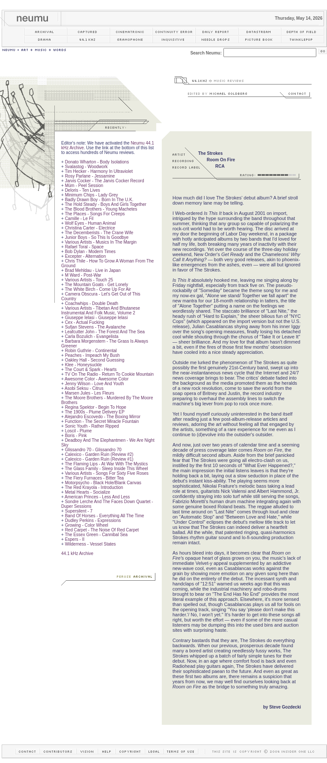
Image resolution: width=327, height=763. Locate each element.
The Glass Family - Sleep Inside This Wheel (106, 468)
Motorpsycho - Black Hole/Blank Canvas (103, 482)
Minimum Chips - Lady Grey (91, 195)
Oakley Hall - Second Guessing (95, 360)
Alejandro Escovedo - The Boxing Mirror (102, 416)
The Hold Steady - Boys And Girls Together (105, 204)
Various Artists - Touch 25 (89, 279)
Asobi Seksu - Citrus (84, 388)
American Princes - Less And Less (97, 497)
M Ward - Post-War (83, 275)
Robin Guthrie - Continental (91, 350)
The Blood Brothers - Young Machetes (101, 209)
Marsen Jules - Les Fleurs (89, 393)
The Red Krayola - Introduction (94, 487)
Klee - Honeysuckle (83, 364)
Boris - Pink (76, 435)
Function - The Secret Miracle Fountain (102, 421)
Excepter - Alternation (85, 256)
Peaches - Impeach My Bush (92, 355)
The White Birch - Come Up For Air (98, 289)
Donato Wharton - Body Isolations (97, 162)
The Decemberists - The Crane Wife (99, 232)
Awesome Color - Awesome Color (96, 379)
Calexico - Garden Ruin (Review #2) (99, 454)
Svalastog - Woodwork (86, 166)
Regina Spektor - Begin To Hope (95, 407)
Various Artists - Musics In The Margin (101, 242)
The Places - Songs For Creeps (95, 213)
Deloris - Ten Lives (82, 190)
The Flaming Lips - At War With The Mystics (106, 463)
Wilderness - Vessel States (90, 544)
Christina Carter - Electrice (90, 228)
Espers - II (75, 539)
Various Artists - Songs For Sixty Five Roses (107, 473)
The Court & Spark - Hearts (90, 369)
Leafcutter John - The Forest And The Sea (105, 331)
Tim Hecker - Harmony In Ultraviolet (99, 171)
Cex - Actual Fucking (84, 322)
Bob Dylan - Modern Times (90, 251)
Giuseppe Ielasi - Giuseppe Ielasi (96, 317)
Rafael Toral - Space (84, 246)
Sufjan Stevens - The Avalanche (95, 327)
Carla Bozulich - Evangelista (92, 336)
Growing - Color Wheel (86, 525)
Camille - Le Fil (79, 218)
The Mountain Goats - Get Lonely (96, 284)
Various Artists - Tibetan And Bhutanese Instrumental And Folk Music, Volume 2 (100, 310)
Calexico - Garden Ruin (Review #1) (99, 459)
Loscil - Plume (78, 430)
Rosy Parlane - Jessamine (90, 176)
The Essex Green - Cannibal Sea (96, 534)
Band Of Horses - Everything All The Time (104, 515)
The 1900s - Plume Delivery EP (95, 412)
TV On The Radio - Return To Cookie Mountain (109, 374)
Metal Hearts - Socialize (87, 492)
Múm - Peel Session (84, 185)
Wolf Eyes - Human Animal (90, 223)
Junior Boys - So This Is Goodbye (97, 237)
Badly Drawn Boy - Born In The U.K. (99, 199)
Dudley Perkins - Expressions (93, 520)
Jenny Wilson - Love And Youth (94, 383)
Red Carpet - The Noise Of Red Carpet (102, 530)
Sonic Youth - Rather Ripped (92, 426)
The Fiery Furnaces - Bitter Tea (94, 478)
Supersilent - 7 (78, 511)
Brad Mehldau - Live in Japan (93, 270)
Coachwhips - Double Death (92, 303)
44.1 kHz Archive (77, 553)
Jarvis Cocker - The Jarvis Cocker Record (104, 180)
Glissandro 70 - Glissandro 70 (93, 449)
